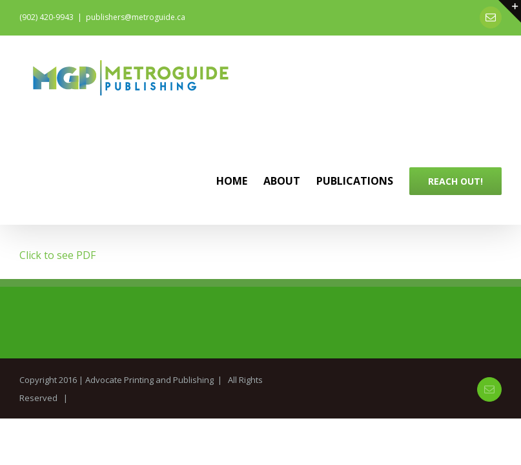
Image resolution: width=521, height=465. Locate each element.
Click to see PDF (57, 255)
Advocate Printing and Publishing (149, 380)
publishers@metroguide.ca (135, 17)
